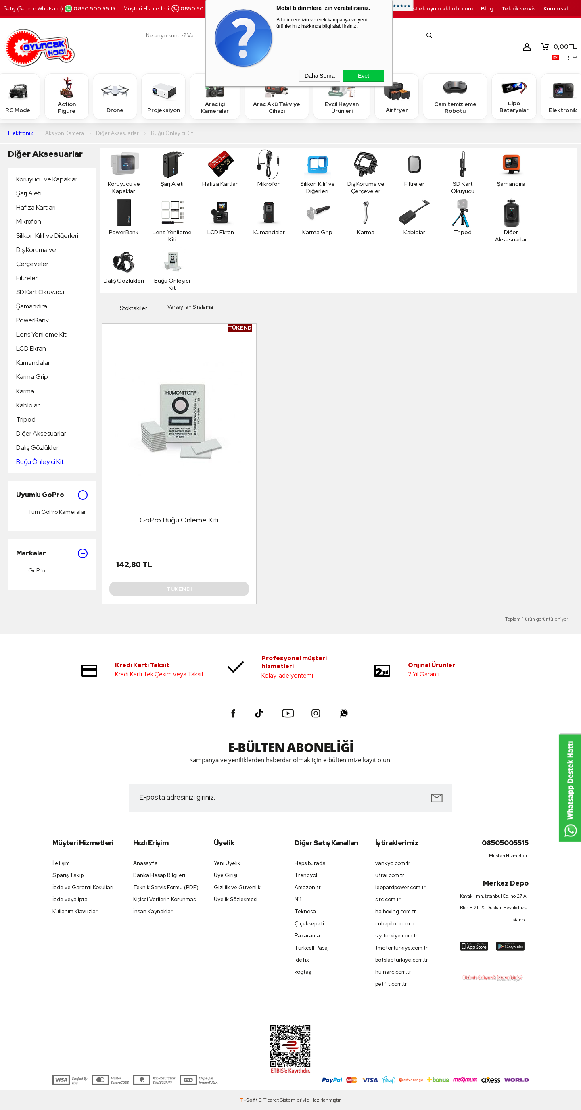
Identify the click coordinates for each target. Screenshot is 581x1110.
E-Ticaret (269, 1100)
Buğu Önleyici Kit (40, 461)
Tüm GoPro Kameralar (51, 512)
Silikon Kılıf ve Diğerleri (47, 235)
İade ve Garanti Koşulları (82, 887)
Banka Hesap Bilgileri (159, 875)
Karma (25, 391)
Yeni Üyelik (227, 863)
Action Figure (66, 95)
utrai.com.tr (389, 875)
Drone (115, 96)
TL (558, 47)
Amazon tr (308, 887)
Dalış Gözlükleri (38, 447)
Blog (487, 8)
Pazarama (307, 935)
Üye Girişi (225, 875)
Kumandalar (33, 362)
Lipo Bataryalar (514, 96)
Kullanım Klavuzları (75, 911)
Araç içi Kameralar (215, 95)
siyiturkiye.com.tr (396, 935)
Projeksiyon (163, 96)
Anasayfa (145, 863)
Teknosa (305, 911)
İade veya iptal (70, 899)
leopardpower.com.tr (400, 887)
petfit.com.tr (391, 984)
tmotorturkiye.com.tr (401, 947)
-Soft (249, 1100)
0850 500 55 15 (89, 8)
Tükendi (179, 588)
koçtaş (303, 972)
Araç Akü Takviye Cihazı (276, 95)
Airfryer (396, 96)
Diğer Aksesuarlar (45, 153)
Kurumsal (555, 8)
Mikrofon (28, 221)
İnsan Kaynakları (153, 911)
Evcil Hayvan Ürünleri (342, 95)
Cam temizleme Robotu (455, 95)
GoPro (30, 570)
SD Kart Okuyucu (40, 292)
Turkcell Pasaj (312, 947)
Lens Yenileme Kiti (42, 334)
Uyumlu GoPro (52, 495)
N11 (298, 899)
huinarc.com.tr (393, 972)
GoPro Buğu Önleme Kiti (179, 519)
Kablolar (28, 405)
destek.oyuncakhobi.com (439, 8)
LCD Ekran (31, 348)
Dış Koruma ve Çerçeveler (36, 256)
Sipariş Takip (68, 875)
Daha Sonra (320, 76)
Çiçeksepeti (309, 923)
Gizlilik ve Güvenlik (237, 887)
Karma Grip (32, 376)
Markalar (52, 553)
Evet (363, 76)
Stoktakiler (127, 308)
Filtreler (27, 278)
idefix (302, 959)
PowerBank (32, 320)
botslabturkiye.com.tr (401, 959)
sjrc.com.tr (388, 899)
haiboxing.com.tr (395, 911)
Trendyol (306, 875)
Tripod (26, 419)
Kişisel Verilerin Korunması (165, 899)
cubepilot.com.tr (395, 923)
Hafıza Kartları (36, 207)
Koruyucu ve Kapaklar (46, 179)
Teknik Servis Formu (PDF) (166, 887)
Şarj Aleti (29, 193)
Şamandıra (31, 306)
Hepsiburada (310, 863)
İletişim (61, 863)
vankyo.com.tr (392, 863)
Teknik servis (518, 8)
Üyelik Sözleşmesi (235, 899)
